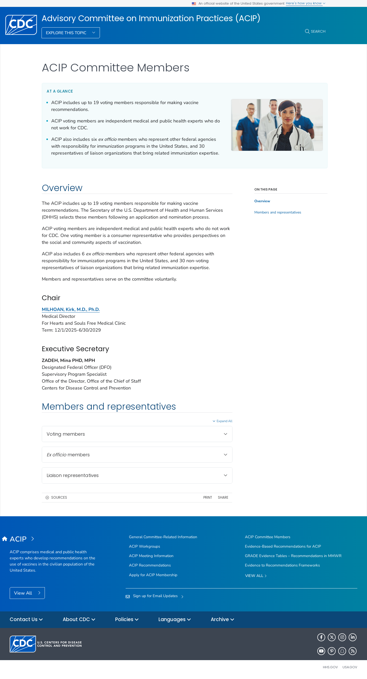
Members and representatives (276, 212)
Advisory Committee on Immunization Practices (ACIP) (151, 18)
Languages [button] (175, 619)
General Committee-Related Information (163, 536)
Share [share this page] (222, 497)
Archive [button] (222, 619)
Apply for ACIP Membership (153, 574)
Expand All (223, 421)
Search (318, 31)
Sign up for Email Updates (155, 595)
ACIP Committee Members (267, 536)
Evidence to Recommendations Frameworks (282, 565)
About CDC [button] (79, 619)
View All (23, 593)
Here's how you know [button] (305, 3)
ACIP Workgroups (144, 546)
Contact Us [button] (26, 619)
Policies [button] (127, 619)
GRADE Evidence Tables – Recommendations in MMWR (293, 555)
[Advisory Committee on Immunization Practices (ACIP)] (53, 539)
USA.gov (350, 667)
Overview (261, 201)
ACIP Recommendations (150, 565)
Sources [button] (59, 497)
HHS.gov (330, 667)
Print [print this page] (206, 497)
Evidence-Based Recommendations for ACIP (283, 546)
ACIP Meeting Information (151, 555)
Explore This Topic (66, 33)
